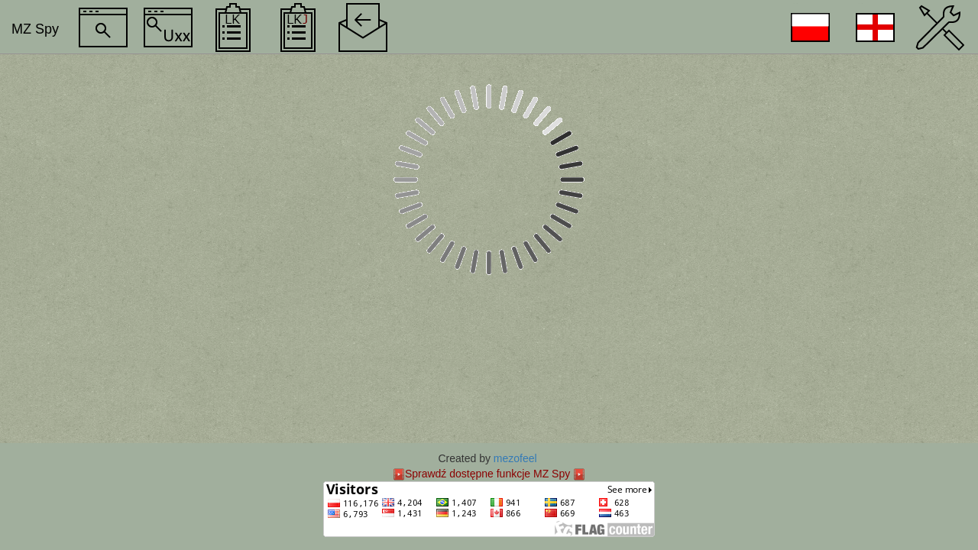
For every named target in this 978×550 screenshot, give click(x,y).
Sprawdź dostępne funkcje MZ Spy (487, 473)
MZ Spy (35, 29)
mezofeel (515, 458)
